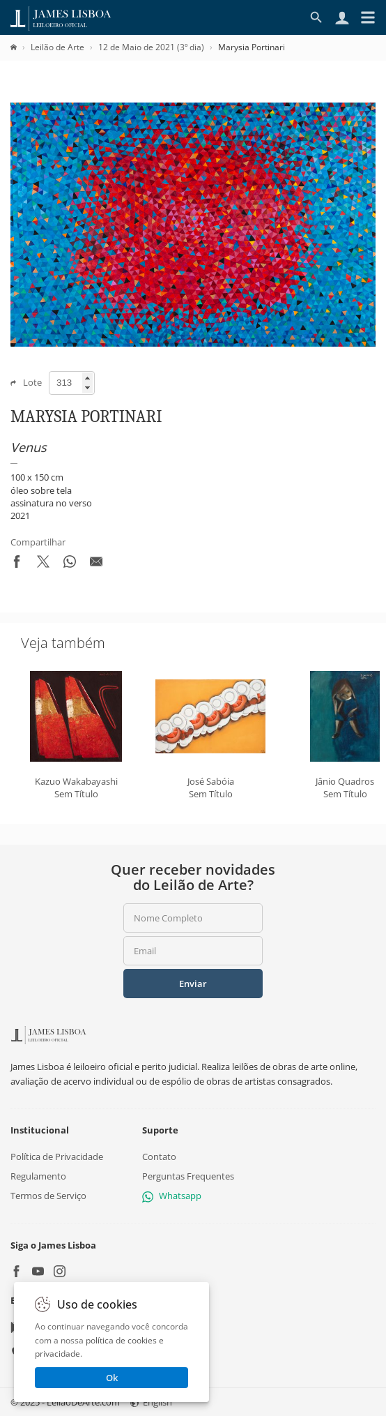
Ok (112, 1377)
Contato (159, 1156)
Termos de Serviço (48, 1195)
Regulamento (38, 1176)
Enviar (193, 983)
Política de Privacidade (56, 1156)
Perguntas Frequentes (188, 1176)
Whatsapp (171, 1195)
